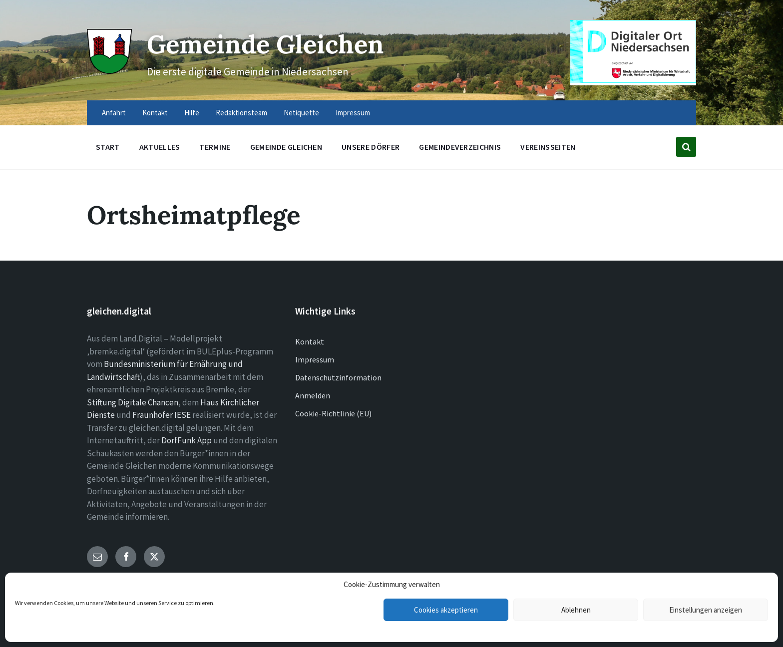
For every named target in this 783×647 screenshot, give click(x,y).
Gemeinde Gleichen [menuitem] (286, 147)
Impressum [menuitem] (353, 112)
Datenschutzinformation (338, 377)
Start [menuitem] (108, 147)
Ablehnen (576, 610)
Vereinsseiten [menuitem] (547, 147)
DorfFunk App (186, 440)
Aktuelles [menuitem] (159, 147)
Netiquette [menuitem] (301, 112)
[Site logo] (109, 70)
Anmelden (312, 395)
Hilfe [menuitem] (191, 112)
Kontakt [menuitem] (155, 112)
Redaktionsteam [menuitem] (241, 112)
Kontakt (309, 341)
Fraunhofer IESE (161, 414)
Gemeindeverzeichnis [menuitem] (460, 147)
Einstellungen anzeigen (705, 610)
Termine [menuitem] (214, 147)
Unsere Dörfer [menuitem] (370, 147)
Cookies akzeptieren (446, 610)
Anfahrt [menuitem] (114, 112)
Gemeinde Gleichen (265, 44)
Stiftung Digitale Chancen (132, 402)
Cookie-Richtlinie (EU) (333, 413)
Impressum (314, 359)
